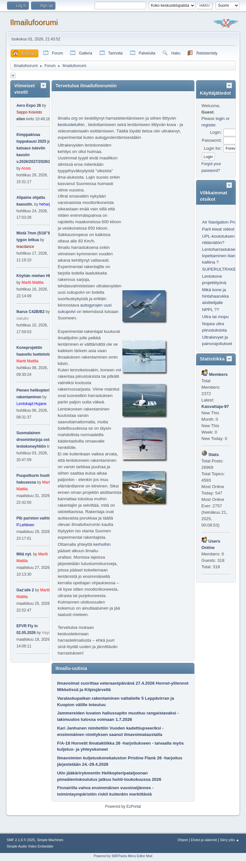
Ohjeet (182, 840)
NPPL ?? (210, 309)
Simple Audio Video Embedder (30, 846)
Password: (212, 140)
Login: (216, 132)
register (208, 124)
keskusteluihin (71, 124)
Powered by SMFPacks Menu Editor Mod (123, 856)
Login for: (213, 148)
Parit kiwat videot (218, 229)
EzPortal (134, 806)
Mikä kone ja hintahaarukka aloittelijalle (215, 296)
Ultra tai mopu (215, 316)
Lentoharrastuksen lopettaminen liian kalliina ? (219, 256)
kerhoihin (102, 544)
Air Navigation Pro (219, 222)
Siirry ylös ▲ (229, 840)
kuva (171, 124)
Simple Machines (50, 840)
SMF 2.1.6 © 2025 (21, 840)
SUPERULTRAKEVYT (223, 269)
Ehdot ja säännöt (204, 840)
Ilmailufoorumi (34, 22)
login (220, 118)
